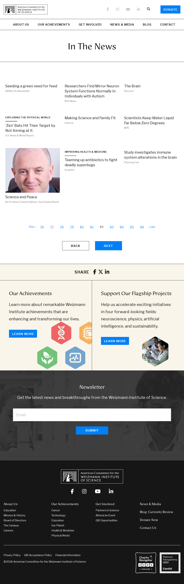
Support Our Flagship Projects (136, 293)
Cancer (55, 510)
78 (62, 227)
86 (142, 227)
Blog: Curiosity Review (156, 512)
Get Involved (90, 25)
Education (10, 510)
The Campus (11, 525)
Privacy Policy (12, 555)
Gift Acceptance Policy (38, 555)
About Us (21, 25)
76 (42, 227)
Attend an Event (105, 515)
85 (132, 227)
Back (75, 246)
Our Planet (57, 525)
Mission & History (15, 515)
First (31, 227)
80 (82, 227)
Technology (58, 515)
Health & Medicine (62, 530)
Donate (170, 9)
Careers (8, 530)
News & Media (122, 25)
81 (92, 227)
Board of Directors (15, 520)
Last (152, 227)
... (148, 227)
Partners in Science (107, 510)
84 (122, 227)
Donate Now (149, 520)
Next (108, 246)
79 (72, 227)
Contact (167, 24)
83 (112, 227)
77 (52, 227)
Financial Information (67, 555)
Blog (147, 25)
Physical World (60, 535)
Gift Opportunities (107, 520)
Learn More (23, 334)
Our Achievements (54, 25)
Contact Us (148, 528)
